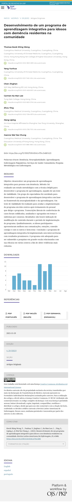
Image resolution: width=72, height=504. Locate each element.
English (7, 466)
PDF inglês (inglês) (30, 315)
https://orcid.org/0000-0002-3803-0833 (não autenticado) (27, 63)
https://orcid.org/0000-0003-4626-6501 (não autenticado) (26, 90)
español (7, 470)
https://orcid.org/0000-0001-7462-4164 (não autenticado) (26, 78)
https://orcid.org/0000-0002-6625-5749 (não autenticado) (26, 102)
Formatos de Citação (18, 444)
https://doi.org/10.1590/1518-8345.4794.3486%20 (30, 153)
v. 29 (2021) (24, 18)
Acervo (14, 18)
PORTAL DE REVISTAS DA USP (14, 3)
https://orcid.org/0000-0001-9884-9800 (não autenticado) (27, 145)
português (8, 474)
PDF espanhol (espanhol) (52, 315)
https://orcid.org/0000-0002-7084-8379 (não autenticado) (27, 114)
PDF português (11, 315)
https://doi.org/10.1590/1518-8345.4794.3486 (24, 439)
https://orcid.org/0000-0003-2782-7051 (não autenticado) (26, 129)
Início (7, 18)
